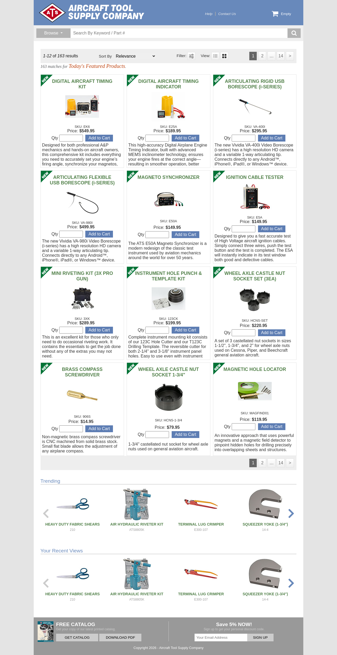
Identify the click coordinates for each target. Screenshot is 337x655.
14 (280, 56)
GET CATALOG (77, 637)
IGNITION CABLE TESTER (255, 177)
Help (208, 14)
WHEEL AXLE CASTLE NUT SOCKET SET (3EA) (254, 276)
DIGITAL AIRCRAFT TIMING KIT (82, 84)
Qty (67, 138)
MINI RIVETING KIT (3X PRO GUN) (82, 276)
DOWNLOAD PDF (120, 637)
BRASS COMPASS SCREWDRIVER (82, 372)
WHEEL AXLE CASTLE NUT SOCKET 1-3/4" (168, 372)
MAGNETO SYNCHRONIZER (168, 177)
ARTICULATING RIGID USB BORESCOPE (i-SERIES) (254, 84)
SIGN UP (260, 637)
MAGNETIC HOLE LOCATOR (255, 369)
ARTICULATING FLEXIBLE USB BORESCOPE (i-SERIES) (82, 180)
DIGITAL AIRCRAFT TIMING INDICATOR (168, 84)
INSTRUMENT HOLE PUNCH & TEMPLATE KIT (168, 276)
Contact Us (227, 14)
